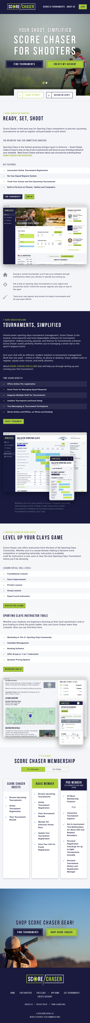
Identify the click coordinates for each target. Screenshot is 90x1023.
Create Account (45, 996)
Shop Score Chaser (62, 932)
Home (12, 992)
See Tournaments (72, 992)
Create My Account (65, 64)
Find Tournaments (24, 64)
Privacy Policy (41, 1004)
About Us (71, 6)
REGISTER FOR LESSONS (14, 606)
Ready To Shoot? (33, 95)
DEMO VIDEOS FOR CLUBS (23, 366)
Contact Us (29, 1004)
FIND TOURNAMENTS (13, 196)
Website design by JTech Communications (45, 1017)
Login (82, 7)
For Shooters (33, 769)
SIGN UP (29, 196)
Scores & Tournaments (54, 6)
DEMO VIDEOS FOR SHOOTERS (17, 155)
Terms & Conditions (58, 1004)
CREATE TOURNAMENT (13, 421)
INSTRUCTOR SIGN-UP (13, 669)
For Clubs (57, 769)
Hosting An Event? (62, 95)
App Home (55, 992)
